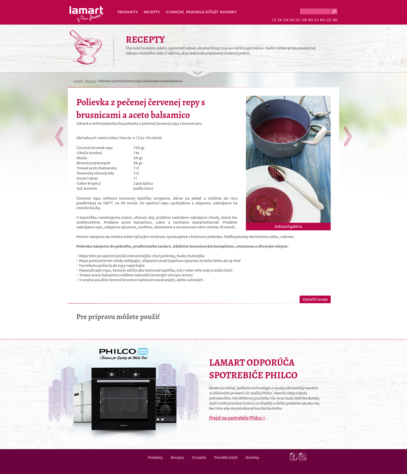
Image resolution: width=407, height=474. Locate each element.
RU (310, 20)
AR (334, 20)
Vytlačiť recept (315, 299)
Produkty (128, 12)
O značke (175, 12)
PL (298, 20)
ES (317, 20)
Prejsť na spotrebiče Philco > (237, 418)
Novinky (228, 12)
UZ (328, 20)
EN (286, 20)
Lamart (86, 14)
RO (322, 20)
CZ (274, 20)
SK (280, 20)
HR (304, 20)
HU (292, 20)
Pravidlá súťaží (202, 12)
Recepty (152, 12)
